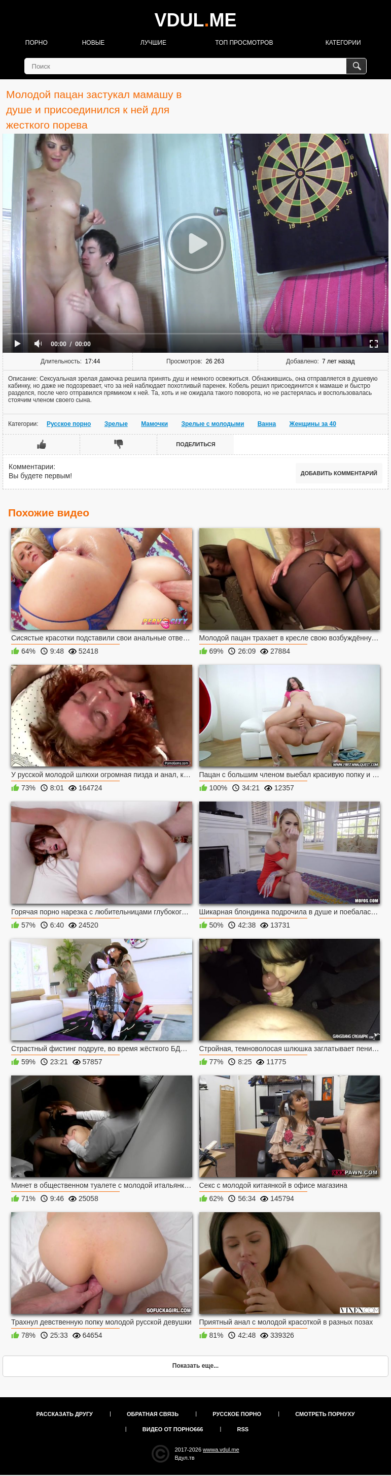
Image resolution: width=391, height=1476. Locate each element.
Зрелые (116, 423)
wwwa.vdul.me (221, 1450)
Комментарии (31, 466)
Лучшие (153, 42)
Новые (93, 42)
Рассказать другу (64, 1414)
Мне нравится (41, 444)
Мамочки (154, 423)
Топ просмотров (244, 42)
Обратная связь (153, 1414)
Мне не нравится (118, 444)
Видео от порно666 (173, 1429)
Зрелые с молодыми (212, 423)
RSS (243, 1429)
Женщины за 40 (313, 423)
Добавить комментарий (339, 473)
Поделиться (195, 444)
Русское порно (69, 423)
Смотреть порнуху (324, 1414)
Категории (343, 42)
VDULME (195, 20)
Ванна (267, 423)
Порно (36, 42)
